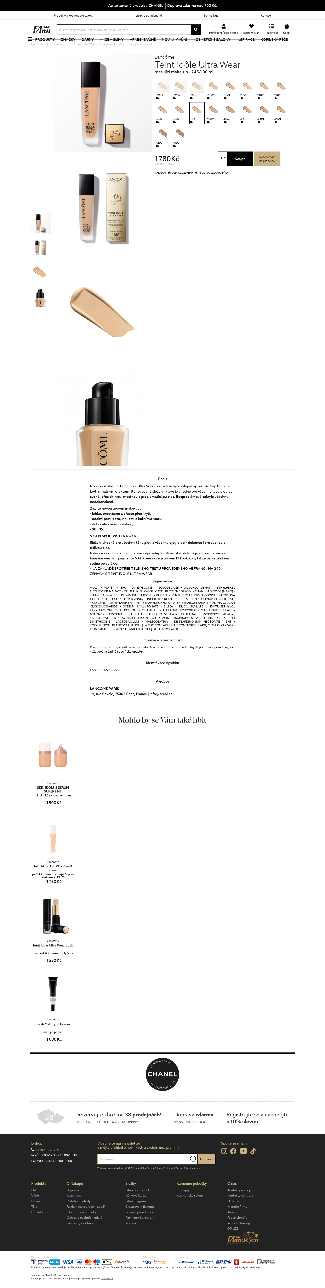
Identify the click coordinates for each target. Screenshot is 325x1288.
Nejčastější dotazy (80, 1237)
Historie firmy (237, 1220)
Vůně (35, 1209)
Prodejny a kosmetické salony (73, 15)
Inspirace (250, 46)
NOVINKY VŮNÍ (179, 46)
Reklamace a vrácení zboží (86, 1220)
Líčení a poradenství (149, 15)
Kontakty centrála (240, 1209)
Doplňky (37, 1226)
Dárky (92, 46)
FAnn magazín (135, 1215)
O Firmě (233, 1215)
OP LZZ (232, 1242)
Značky (72, 46)
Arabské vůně (147, 46)
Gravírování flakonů (139, 1220)
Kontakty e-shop (239, 1204)
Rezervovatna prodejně (267, 173)
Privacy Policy (162, 1182)
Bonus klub (211, 15)
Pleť (34, 1204)
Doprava (73, 1204)
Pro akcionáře (237, 1231)
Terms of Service (184, 1182)
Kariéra (232, 1226)
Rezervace (74, 1209)
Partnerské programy (140, 1231)
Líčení (35, 1215)
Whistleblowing (238, 1237)
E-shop (36, 1157)
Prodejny (183, 1204)
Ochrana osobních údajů (84, 1231)
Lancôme (165, 71)
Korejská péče (278, 46)
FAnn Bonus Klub (137, 1204)
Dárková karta (135, 1209)
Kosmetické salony (216, 46)
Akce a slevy (116, 46)
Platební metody (79, 1215)
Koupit (240, 172)
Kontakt (266, 15)
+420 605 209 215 (48, 1164)
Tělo (34, 1220)
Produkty (49, 46)
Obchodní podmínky (81, 1226)
